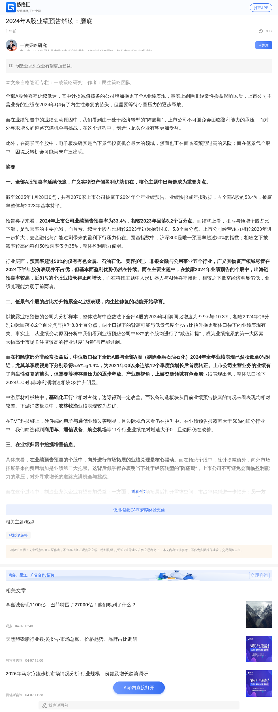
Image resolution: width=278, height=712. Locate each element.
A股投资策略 (18, 535)
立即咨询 (259, 575)
